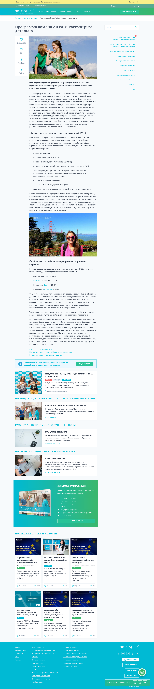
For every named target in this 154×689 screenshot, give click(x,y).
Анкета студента (38, 647)
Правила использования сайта (75, 654)
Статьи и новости (30, 18)
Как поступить (37, 663)
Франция (48, 289)
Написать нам (132, 675)
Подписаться (84, 364)
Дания (46, 285)
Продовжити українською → (52, 2)
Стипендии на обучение (41, 679)
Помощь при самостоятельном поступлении (65, 405)
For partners (132, 670)
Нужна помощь (50, 417)
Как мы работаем (38, 666)
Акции (17, 647)
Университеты (20, 650)
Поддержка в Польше (71, 650)
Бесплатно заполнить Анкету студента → (46, 355)
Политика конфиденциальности (75, 657)
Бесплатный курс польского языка (45, 673)
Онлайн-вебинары (70, 647)
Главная (18, 18)
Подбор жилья (37, 682)
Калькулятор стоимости (56, 432)
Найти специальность (53, 473)
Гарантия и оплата (70, 666)
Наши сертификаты (70, 660)
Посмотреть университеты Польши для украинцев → (51, 352)
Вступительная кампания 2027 (43, 654)
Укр (134, 6)
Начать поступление (129, 12)
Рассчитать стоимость (53, 444)
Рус (138, 6)
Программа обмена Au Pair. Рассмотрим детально (58, 18)
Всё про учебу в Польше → (40, 349)
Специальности (21, 654)
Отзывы (35, 657)
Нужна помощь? (131, 665)
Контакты (18, 660)
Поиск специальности (55, 458)
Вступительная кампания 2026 (43, 650)
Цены (17, 657)
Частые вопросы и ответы (73, 663)
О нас (34, 669)
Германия (37, 281)
